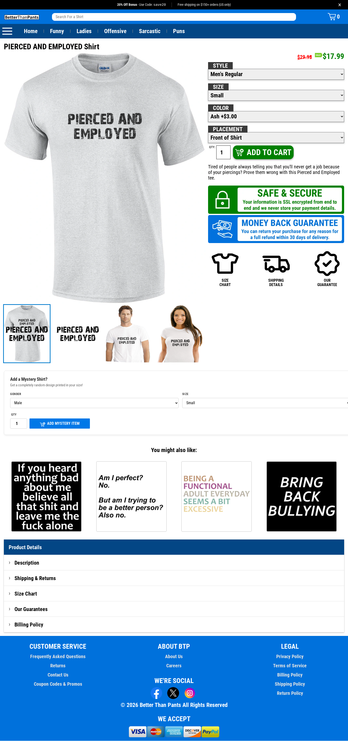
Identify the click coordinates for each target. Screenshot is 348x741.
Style (220, 66)
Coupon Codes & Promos (58, 684)
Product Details (25, 547)
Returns (58, 666)
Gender (15, 394)
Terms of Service (290, 666)
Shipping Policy (290, 684)
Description (26, 563)
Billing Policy (28, 625)
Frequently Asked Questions (58, 657)
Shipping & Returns (35, 578)
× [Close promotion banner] (339, 5)
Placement (227, 129)
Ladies (84, 31)
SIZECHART (225, 263)
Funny (57, 31)
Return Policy (290, 693)
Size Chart (25, 594)
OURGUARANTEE (327, 263)
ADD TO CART (263, 152)
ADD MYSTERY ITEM (59, 424)
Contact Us (57, 675)
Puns (179, 31)
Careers (174, 666)
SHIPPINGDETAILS (276, 263)
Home (30, 31)
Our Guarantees (31, 609)
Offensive (115, 31)
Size (218, 87)
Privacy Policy (290, 657)
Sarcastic (150, 31)
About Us (174, 657)
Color (221, 108)
